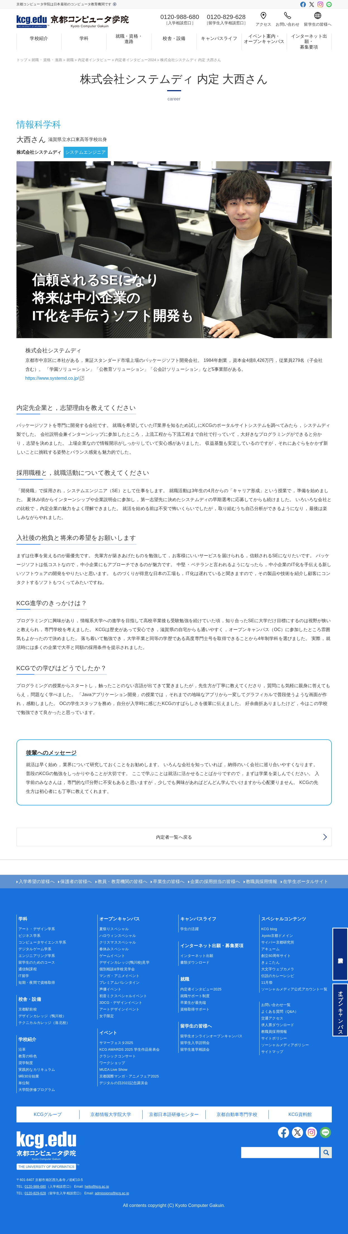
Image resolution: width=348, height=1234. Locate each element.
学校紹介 (39, 38)
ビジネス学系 (29, 936)
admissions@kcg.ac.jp (112, 1193)
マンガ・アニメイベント (119, 976)
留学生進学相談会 (195, 1049)
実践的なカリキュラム (36, 1069)
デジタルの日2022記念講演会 (123, 1083)
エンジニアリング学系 (36, 956)
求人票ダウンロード (277, 1025)
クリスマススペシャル (117, 942)
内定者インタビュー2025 (201, 989)
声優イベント (110, 989)
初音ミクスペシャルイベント (123, 996)
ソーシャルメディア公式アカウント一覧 (294, 989)
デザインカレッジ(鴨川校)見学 (124, 962)
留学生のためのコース (36, 962)
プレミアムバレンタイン (119, 982)
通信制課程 (27, 969)
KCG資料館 (300, 1114)
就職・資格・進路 (129, 39)
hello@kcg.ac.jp (97, 1187)
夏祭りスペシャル (114, 929)
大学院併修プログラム (36, 1090)
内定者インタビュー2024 (135, 60)
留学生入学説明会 (195, 1043)
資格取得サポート (195, 1009)
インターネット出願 (196, 956)
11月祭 (267, 982)
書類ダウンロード (195, 962)
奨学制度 (25, 1063)
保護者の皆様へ (76, 881)
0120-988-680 (35, 1187)
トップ (21, 60)
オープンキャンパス (119, 919)
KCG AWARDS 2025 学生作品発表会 (129, 1049)
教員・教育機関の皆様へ (122, 881)
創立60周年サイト (276, 956)
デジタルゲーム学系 (34, 949)
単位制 (23, 1083)
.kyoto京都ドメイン (277, 936)
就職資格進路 (47, 60)
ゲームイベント (112, 956)
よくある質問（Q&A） (279, 1011)
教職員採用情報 (261, 881)
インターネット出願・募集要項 (309, 41)
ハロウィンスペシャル (117, 936)
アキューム (270, 949)
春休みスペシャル (114, 949)
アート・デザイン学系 (36, 929)
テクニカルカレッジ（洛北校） (44, 1023)
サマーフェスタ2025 (116, 1043)
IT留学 (23, 976)
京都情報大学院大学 (110, 1114)
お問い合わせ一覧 (276, 1005)
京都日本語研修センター (174, 1114)
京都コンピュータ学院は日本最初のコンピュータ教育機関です (66, 4)
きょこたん (270, 962)
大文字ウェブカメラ (277, 969)
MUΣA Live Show (113, 1069)
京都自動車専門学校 (237, 1114)
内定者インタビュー (94, 60)
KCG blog (269, 929)
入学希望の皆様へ (37, 881)
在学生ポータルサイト (305, 881)
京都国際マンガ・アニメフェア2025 (129, 1076)
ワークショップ (112, 1063)
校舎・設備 (174, 38)
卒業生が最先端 (193, 1002)
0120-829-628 (35, 1193)
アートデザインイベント (119, 1009)
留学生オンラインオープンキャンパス (211, 1036)
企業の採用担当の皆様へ (215, 881)
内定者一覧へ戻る (174, 837)
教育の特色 (27, 1056)
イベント (108, 1032)
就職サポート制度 (195, 996)
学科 (84, 38)
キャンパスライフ (219, 38)
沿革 (22, 1049)
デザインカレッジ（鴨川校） (42, 1016)
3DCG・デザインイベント (121, 1002)
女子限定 (106, 1016)
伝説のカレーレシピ (277, 976)
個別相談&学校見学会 (117, 969)
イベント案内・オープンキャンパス (264, 39)
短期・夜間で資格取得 (36, 982)
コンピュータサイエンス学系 (42, 942)
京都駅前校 (27, 1009)
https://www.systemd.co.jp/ (52, 378)
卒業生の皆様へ (168, 881)
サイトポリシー (274, 1038)
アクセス (264, 19)
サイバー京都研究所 (277, 942)
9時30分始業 (28, 1076)
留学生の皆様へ (318, 19)
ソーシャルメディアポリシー (285, 1045)
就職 (70, 60)
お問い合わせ (287, 19)
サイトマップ (272, 1052)
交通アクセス (272, 1018)
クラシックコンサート (117, 1056)
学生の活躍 (189, 929)
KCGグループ (48, 1114)
